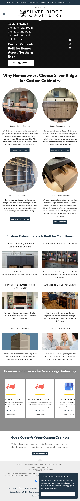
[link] (40, 14)
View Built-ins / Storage (20, 219)
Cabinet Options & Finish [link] (18, 492)
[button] (8, 14)
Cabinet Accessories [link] (36, 492)
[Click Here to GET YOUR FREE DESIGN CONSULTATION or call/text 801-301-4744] (40, 2)
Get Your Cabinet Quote (20, 62)
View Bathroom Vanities (60, 150)
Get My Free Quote (40, 453)
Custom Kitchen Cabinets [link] (28, 488)
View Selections (60, 222)
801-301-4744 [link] (40, 7)
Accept (58, 494)
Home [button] (10, 488)
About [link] (15, 488)
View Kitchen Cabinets (20, 150)
